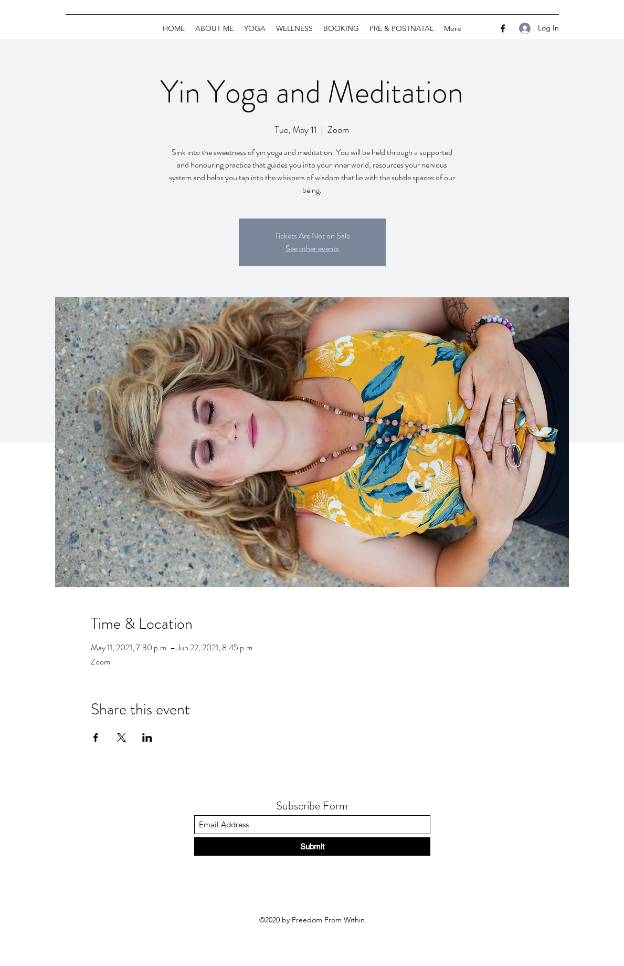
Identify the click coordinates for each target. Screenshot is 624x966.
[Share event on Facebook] (96, 737)
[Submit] (312, 846)
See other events (312, 248)
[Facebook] (503, 28)
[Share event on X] (121, 737)
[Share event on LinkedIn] (147, 737)
